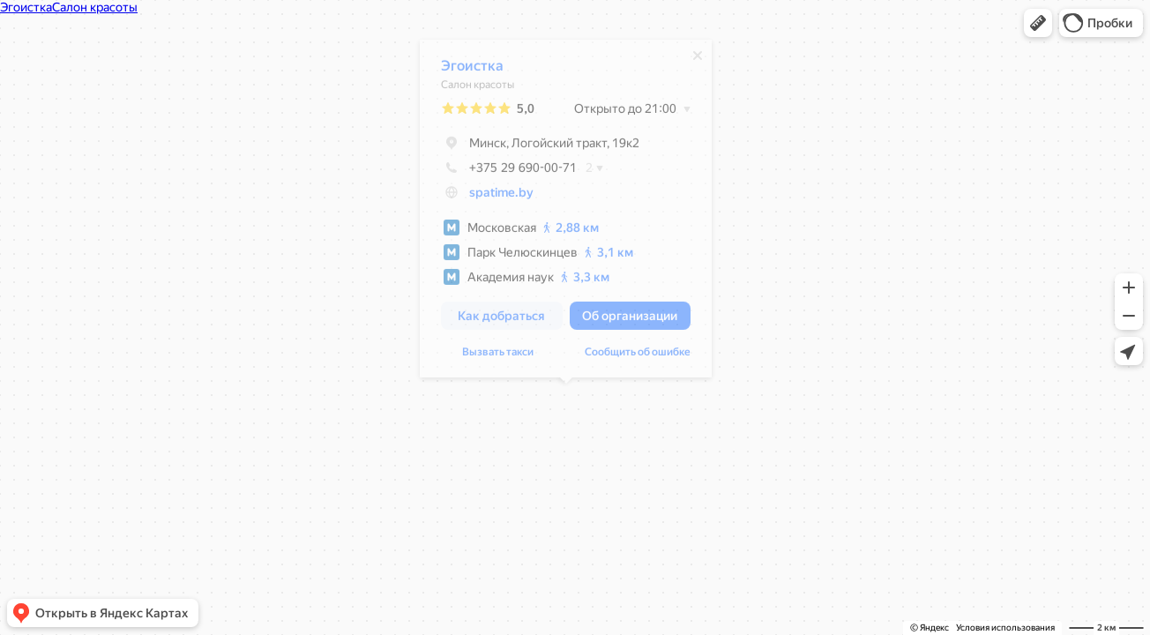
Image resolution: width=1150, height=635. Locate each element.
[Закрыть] (698, 60)
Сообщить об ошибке (638, 356)
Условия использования (1005, 627)
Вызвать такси (498, 356)
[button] (1038, 23)
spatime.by (501, 197)
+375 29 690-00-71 (509, 172)
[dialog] (566, 213)
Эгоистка (472, 70)
